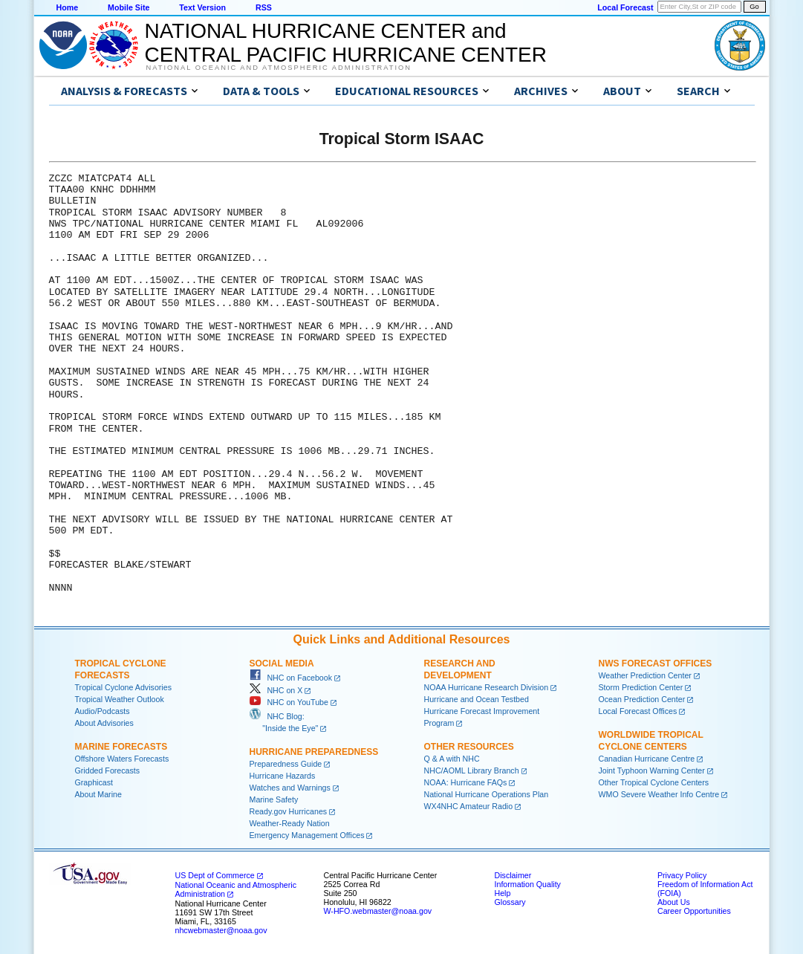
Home (67, 7)
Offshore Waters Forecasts (122, 758)
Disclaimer (513, 875)
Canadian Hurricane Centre (647, 758)
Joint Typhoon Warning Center (652, 770)
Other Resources (469, 747)
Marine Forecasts (121, 747)
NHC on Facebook (291, 677)
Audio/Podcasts (102, 711)
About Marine (98, 794)
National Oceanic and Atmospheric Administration (279, 67)
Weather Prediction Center (645, 675)
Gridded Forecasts (107, 770)
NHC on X (276, 690)
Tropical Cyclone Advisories (123, 687)
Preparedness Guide (286, 763)
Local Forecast (625, 7)
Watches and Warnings (290, 787)
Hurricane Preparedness (314, 752)
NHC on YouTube (289, 702)
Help (503, 893)
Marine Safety (274, 799)
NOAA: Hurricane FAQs (465, 782)
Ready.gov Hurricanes (289, 811)
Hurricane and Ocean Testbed (476, 699)
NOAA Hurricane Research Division (486, 687)
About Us (673, 902)
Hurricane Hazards (283, 775)
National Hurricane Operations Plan (486, 794)
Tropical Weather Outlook (119, 699)
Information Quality (528, 884)
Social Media (282, 663)
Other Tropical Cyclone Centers (654, 782)
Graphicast (94, 782)
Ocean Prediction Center (642, 699)
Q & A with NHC (452, 758)
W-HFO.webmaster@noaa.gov (378, 910)
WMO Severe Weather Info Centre (659, 794)
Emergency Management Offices (307, 835)
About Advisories (104, 722)
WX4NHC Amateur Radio (468, 806)
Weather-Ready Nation (290, 823)
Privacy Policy (681, 875)
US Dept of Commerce (215, 875)
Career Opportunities (694, 910)
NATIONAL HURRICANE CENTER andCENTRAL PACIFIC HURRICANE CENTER (346, 42)
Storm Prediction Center (641, 687)
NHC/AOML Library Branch (471, 770)
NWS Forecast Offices (655, 663)
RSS (264, 7)
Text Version (202, 7)
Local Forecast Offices (638, 711)
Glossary (510, 902)
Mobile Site (128, 7)
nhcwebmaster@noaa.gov (221, 930)
